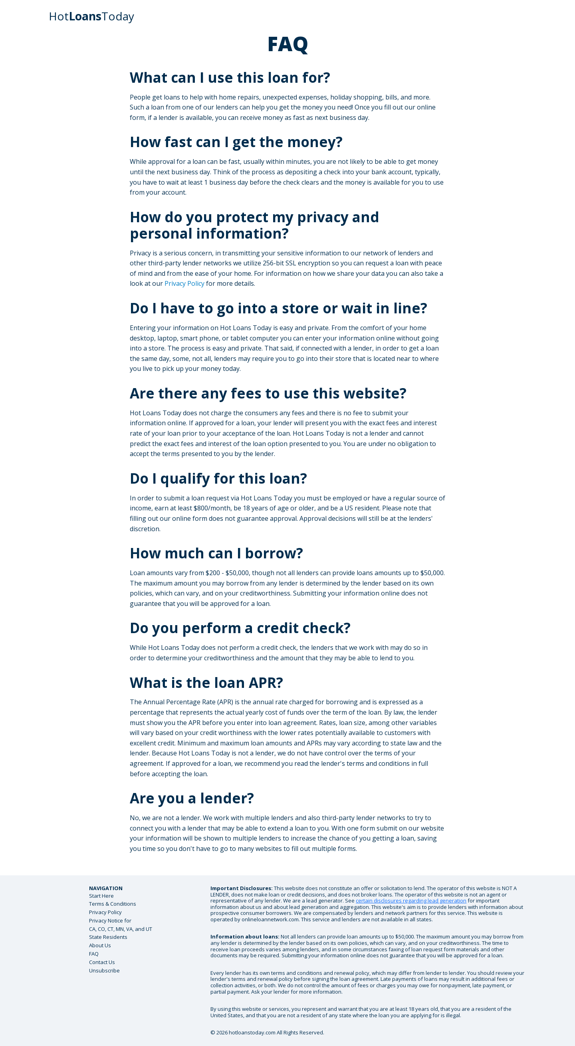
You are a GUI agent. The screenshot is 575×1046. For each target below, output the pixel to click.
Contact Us (102, 962)
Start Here (101, 895)
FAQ (94, 953)
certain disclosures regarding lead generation (411, 900)
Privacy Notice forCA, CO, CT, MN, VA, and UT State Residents (120, 929)
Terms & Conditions (112, 903)
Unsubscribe (104, 970)
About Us (100, 945)
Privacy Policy (184, 283)
